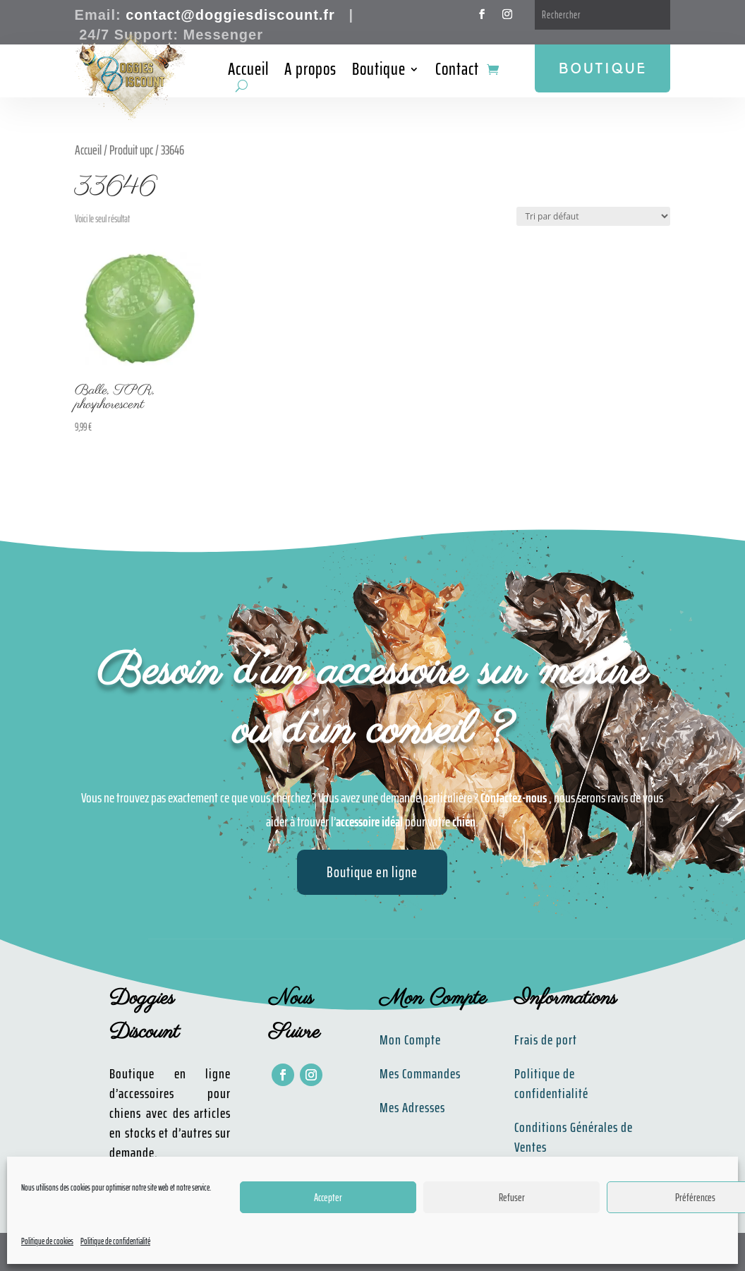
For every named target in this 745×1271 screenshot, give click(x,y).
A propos (310, 72)
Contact (457, 72)
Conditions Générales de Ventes (573, 1137)
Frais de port (545, 1039)
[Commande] (593, 216)
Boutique (379, 72)
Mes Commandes (420, 1073)
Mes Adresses (412, 1107)
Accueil (248, 72)
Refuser (512, 1197)
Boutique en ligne (372, 872)
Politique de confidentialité (115, 1241)
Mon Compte (410, 1039)
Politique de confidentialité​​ (551, 1083)
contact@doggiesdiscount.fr (230, 15)
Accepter (328, 1197)
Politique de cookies (47, 1241)
